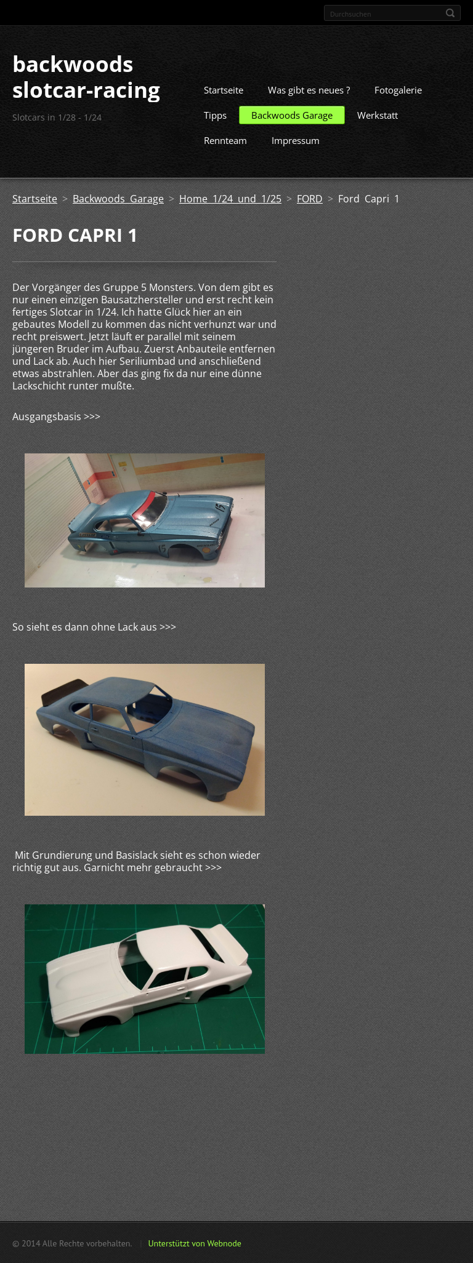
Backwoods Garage (292, 114)
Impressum (296, 139)
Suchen (450, 13)
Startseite (223, 89)
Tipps (215, 114)
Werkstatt (377, 114)
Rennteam (225, 139)
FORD (310, 198)
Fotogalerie (398, 89)
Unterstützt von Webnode (194, 1242)
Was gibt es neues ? (309, 89)
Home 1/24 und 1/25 (230, 198)
